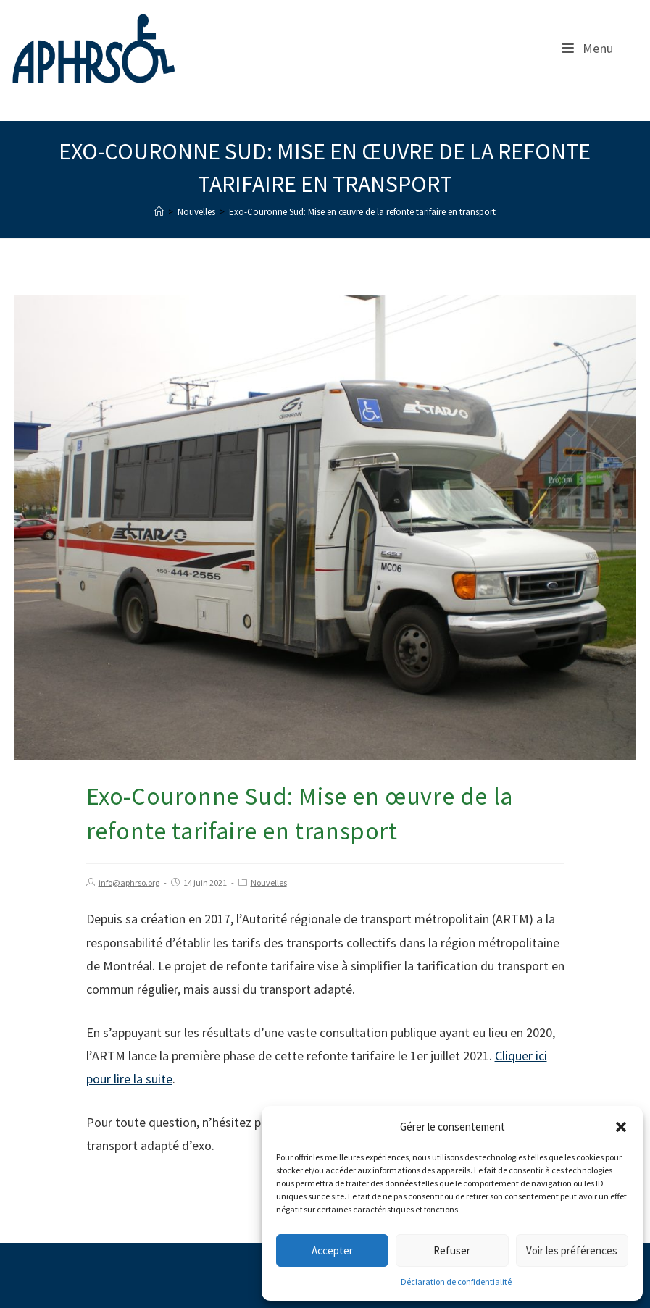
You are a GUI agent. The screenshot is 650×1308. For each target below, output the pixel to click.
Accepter (332, 1250)
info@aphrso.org (129, 882)
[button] (621, 1127)
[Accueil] (159, 212)
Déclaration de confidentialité (456, 1281)
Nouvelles (269, 882)
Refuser (451, 1250)
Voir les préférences (571, 1250)
